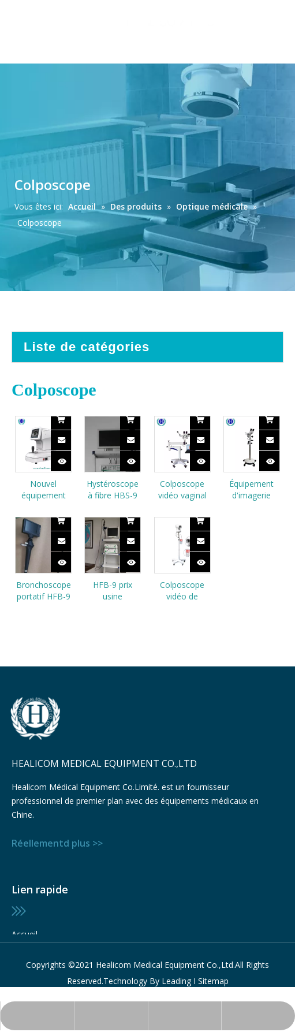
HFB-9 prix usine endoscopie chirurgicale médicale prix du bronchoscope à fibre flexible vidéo (113, 590)
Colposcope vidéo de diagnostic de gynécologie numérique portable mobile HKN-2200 (182, 590)
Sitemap (213, 980)
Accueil (25, 934)
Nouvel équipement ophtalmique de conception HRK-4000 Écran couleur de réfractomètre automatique (43, 489)
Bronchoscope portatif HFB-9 (43, 590)
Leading (176, 980)
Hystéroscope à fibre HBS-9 (113, 489)
